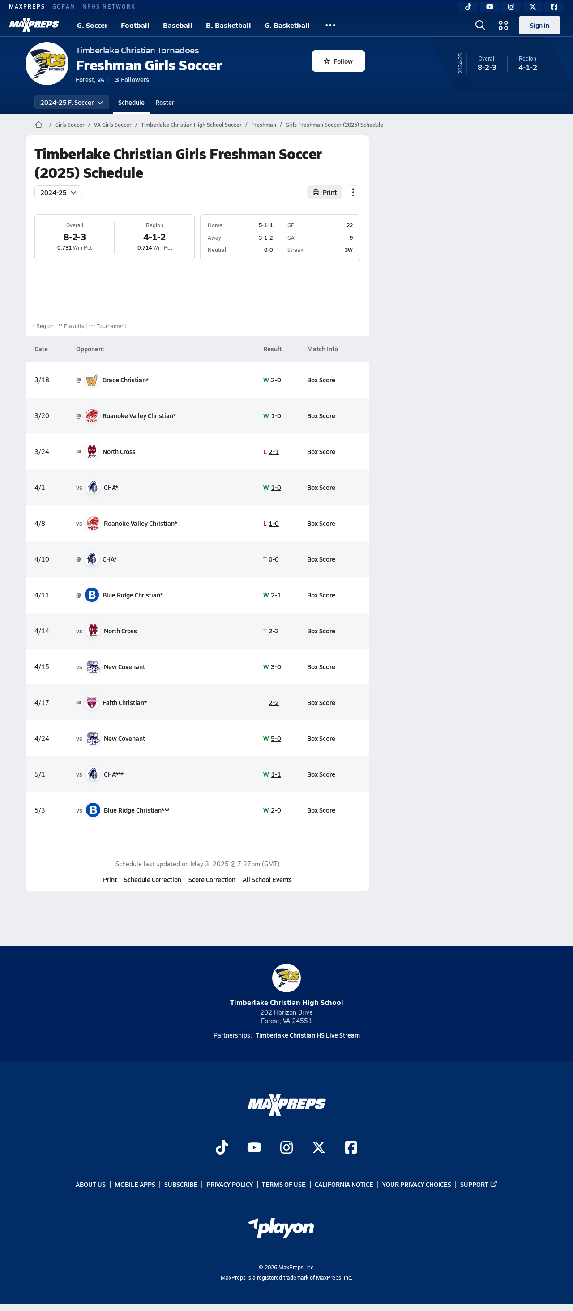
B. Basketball (228, 25)
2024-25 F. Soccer (71, 102)
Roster (164, 102)
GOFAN (63, 6)
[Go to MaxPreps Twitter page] (319, 1148)
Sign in (539, 25)
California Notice (344, 1184)
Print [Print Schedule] (325, 192)
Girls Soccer (70, 124)
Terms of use (284, 1184)
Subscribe (180, 1184)
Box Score (321, 379)
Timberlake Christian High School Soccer (191, 124)
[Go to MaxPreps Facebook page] (351, 1148)
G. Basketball (287, 25)
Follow (338, 60)
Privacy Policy (229, 1184)
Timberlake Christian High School (286, 985)
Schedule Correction (152, 879)
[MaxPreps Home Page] (38, 124)
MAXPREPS (27, 6)
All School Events (267, 879)
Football (135, 25)
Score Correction (211, 879)
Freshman (263, 124)
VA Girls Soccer (113, 124)
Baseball (177, 25)
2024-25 (58, 192)
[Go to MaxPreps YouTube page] (254, 1148)
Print (110, 879)
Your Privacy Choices (416, 1184)
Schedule (131, 102)
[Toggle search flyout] (480, 25)
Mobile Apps (135, 1184)
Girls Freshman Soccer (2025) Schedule (334, 124)
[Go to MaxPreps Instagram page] (286, 1148)
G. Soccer (92, 25)
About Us (91, 1184)
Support (479, 1184)
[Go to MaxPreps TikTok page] (222, 1148)
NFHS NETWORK (109, 6)
